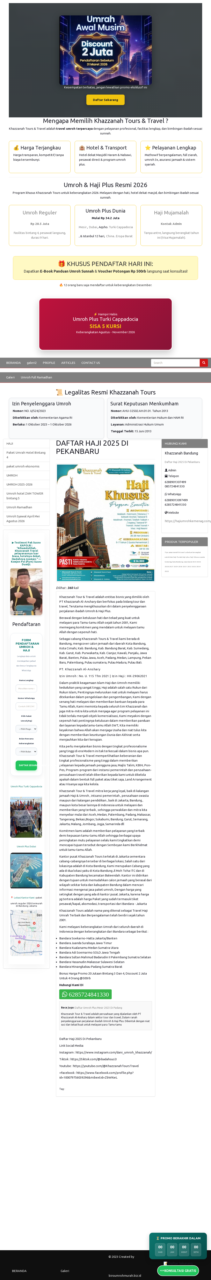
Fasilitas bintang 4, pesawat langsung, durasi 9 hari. (40, 235)
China (110, 236)
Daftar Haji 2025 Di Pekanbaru (182, 462)
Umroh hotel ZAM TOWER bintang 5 (24, 496)
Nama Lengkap (26, 680)
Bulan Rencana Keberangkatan (26, 741)
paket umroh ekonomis (22, 466)
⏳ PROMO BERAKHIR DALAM (178, 1238)
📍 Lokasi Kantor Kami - (23, 897)
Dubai (93, 227)
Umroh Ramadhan (19, 507)
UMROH (11, 475)
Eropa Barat (124, 236)
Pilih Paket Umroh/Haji (26, 718)
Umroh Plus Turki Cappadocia (26, 786)
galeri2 (32, 362)
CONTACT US (90, 362)
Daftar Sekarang (105, 100)
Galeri (10, 377)
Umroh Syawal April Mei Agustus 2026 (23, 519)
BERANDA (13, 362)
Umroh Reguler (40, 212)
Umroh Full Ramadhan (36, 377)
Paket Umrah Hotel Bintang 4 (25, 455)
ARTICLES (68, 362)
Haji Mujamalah (171, 212)
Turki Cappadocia (121, 227)
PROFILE (49, 362)
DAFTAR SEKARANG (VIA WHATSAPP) (28, 765)
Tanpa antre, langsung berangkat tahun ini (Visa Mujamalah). (171, 235)
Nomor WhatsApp (26, 698)
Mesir (83, 227)
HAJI (9, 443)
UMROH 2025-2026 (19, 484)
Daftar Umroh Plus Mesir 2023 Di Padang (98, 1007)
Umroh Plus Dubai (26, 846)
